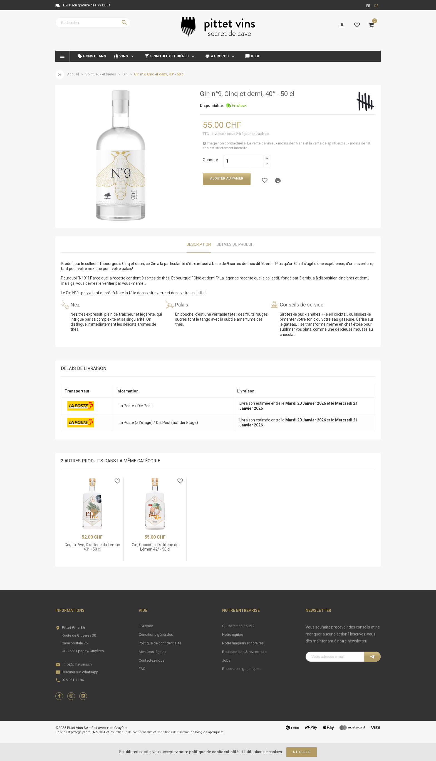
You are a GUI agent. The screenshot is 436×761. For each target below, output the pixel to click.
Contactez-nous (151, 660)
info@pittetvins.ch (77, 664)
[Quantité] (244, 161)
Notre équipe (232, 634)
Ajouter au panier (226, 178)
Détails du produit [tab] (235, 244)
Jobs (226, 660)
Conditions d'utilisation (173, 732)
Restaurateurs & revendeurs (244, 652)
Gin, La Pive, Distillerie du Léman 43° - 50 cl (92, 546)
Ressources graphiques (241, 669)
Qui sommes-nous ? (238, 626)
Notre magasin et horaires (243, 643)
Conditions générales (156, 634)
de (376, 6)
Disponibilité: (212, 105)
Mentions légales (152, 652)
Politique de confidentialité (160, 643)
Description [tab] (199, 244)
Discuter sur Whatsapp (80, 672)
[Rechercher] (92, 23)
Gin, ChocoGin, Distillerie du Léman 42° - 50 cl (155, 546)
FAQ (142, 669)
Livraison (146, 626)
